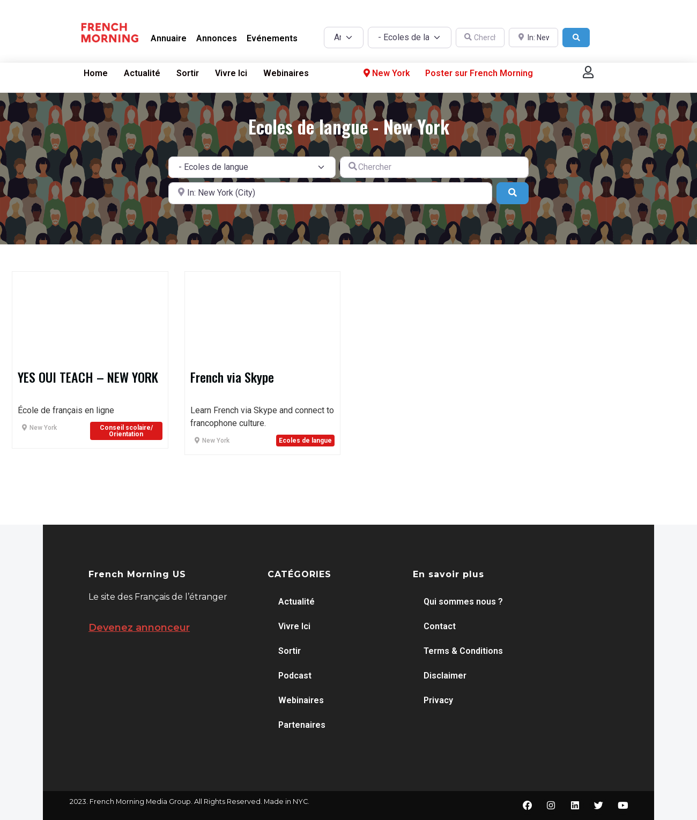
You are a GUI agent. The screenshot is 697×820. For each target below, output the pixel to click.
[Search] (576, 38)
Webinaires (286, 73)
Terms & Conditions (463, 651)
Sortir (187, 73)
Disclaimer (445, 675)
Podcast (295, 675)
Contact (440, 626)
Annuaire (169, 38)
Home (96, 73)
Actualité (142, 73)
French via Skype (232, 376)
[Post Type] (344, 37)
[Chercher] (480, 38)
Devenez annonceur (139, 627)
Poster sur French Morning (479, 73)
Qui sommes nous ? (463, 602)
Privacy (438, 700)
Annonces (216, 38)
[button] (588, 72)
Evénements (272, 38)
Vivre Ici (231, 73)
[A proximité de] (533, 38)
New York (385, 73)
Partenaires (301, 725)
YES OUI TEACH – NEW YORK (88, 376)
